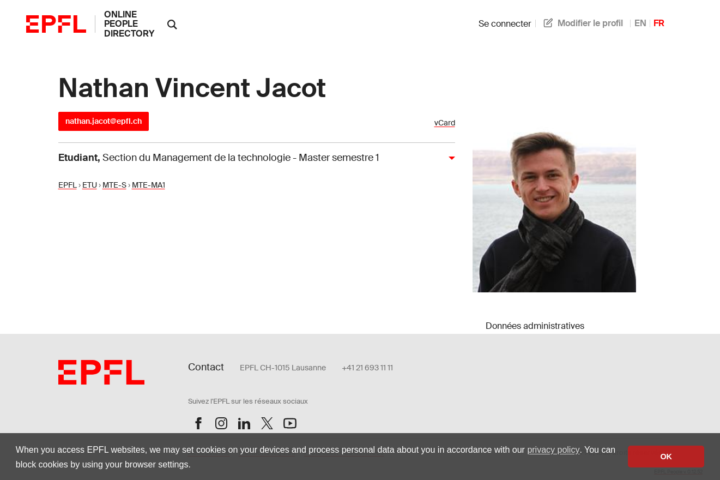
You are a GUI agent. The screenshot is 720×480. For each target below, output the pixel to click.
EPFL (67, 185)
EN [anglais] (640, 23)
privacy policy (553, 449)
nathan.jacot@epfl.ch (103, 121)
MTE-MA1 (148, 185)
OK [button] (666, 456)
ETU (89, 185)
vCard (444, 123)
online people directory (129, 24)
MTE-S (114, 185)
